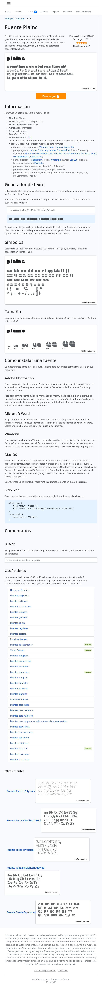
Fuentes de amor (18, 748)
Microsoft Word (88, 153)
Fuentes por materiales (21, 732)
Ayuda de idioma (83, 11)
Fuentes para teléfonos (21, 710)
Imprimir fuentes (18, 639)
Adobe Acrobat (32, 153)
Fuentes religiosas (19, 743)
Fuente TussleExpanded (49, 912)
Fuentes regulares (19, 628)
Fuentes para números (21, 715)
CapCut (73, 159)
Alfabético (67, 11)
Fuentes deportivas (19, 672)
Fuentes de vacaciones (21, 644)
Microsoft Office (21, 156)
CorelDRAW (36, 156)
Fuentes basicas (18, 633)
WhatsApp (56, 159)
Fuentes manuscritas (20, 661)
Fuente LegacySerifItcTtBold (51, 820)
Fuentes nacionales (19, 754)
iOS (72, 147)
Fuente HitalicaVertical (48, 850)
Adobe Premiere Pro (60, 150)
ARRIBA (44, 11)
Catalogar (19, 11)
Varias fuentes (17, 650)
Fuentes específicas (19, 726)
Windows (43, 147)
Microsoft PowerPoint (69, 153)
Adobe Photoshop (39, 150)
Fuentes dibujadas (19, 655)
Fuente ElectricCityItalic (49, 791)
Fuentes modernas (19, 666)
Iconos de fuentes (19, 699)
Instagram (37, 159)
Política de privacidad (45, 970)
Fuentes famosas (18, 611)
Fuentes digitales (18, 693)
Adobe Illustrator (49, 153)
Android (65, 147)
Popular (55, 11)
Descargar (51, 96)
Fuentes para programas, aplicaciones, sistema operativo (38, 721)
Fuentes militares (18, 601)
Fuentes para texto (19, 704)
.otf (28, 137)
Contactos (63, 970)
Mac (52, 147)
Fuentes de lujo (18, 622)
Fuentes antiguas (18, 677)
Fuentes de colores (19, 759)
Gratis (7, 11)
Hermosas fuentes (19, 590)
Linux (57, 147)
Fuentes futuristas (19, 683)
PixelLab (38, 163)
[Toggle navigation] (8, 3)
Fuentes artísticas (19, 688)
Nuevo (32, 11)
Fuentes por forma (19, 737)
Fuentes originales (19, 595)
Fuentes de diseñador (21, 606)
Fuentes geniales (18, 617)
